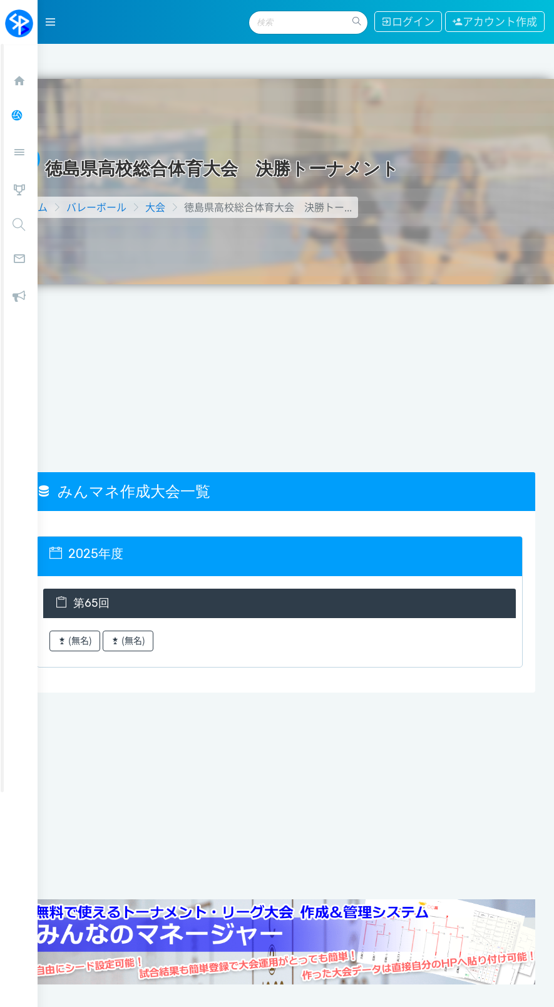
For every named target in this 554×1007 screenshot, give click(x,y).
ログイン (405, 21)
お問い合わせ (249, 974)
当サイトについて (87, 974)
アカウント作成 (493, 21)
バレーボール (129, 169)
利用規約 (411, 974)
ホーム (65, 169)
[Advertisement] (295, 340)
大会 (188, 169)
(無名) (107, 603)
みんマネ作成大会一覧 (156, 453)
